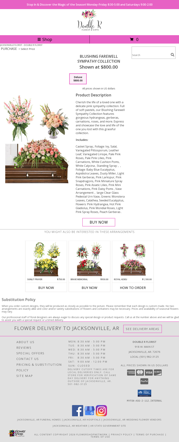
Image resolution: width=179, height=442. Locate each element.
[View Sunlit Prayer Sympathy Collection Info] (46, 259)
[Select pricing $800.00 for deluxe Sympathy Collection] (78, 79)
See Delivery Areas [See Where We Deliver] (142, 329)
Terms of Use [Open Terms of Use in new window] (100, 436)
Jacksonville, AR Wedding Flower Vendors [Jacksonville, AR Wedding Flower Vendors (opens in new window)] (132, 419)
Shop (44, 39)
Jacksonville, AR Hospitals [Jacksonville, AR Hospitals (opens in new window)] (82, 419)
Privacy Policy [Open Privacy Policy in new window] (122, 434)
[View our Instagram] (101, 415)
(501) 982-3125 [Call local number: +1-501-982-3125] (149, 356)
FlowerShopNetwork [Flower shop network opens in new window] (92, 434)
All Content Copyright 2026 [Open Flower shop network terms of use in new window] (55, 434)
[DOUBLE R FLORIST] (89, 30)
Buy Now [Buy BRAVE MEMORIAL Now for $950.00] (89, 287)
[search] (172, 55)
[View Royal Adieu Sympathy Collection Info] (133, 259)
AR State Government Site (108, 425)
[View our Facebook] (77, 415)
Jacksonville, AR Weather (70, 425)
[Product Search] (150, 55)
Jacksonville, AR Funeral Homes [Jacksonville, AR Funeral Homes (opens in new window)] (39, 419)
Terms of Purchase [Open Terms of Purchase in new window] (150, 434)
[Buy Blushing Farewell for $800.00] (98, 222)
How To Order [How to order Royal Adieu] (133, 287)
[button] (144, 393)
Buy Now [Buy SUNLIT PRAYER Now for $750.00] (46, 287)
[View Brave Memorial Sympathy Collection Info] (89, 259)
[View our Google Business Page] (89, 415)
